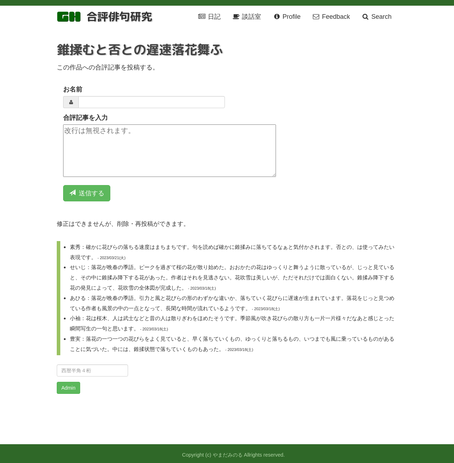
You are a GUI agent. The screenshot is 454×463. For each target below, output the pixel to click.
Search (376, 16)
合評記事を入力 (85, 117)
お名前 (72, 89)
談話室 (246, 16)
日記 (209, 16)
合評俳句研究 (119, 16)
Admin (68, 388)
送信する (86, 193)
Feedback (331, 16)
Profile (286, 16)
